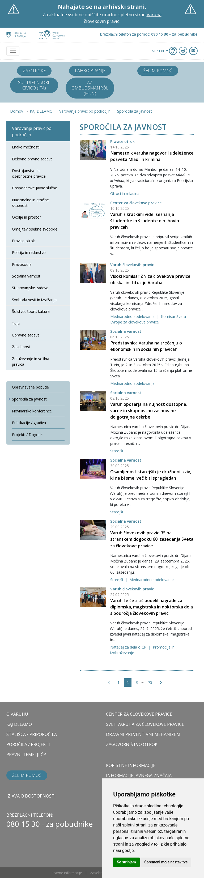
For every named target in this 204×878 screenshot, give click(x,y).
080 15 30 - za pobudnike (49, 824)
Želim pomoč (157, 71)
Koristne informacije (130, 765)
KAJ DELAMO (41, 111)
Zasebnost (99, 873)
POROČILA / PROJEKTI (28, 744)
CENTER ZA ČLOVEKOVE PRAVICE (139, 714)
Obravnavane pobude (30, 387)
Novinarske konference (32, 411)
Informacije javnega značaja (139, 775)
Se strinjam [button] (126, 862)
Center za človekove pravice (136, 202)
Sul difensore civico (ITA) (34, 85)
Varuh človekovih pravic (132, 264)
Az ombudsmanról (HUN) (89, 87)
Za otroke (34, 71)
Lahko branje (90, 71)
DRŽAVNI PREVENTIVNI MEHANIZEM (143, 734)
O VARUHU (17, 714)
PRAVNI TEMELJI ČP (26, 754)
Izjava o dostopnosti (31, 796)
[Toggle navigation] (12, 51)
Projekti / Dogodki (27, 434)
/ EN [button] (158, 50)
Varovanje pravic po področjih (84, 111)
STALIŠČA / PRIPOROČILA (31, 734)
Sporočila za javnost (134, 111)
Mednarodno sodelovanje (133, 316)
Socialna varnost (125, 331)
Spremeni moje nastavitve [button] (166, 862)
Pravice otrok (122, 141)
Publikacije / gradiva (29, 422)
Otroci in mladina (124, 193)
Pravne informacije (67, 873)
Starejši (116, 450)
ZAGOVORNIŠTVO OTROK (132, 744)
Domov (16, 111)
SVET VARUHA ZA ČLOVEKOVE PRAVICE (145, 724)
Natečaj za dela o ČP (128, 647)
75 (150, 682)
